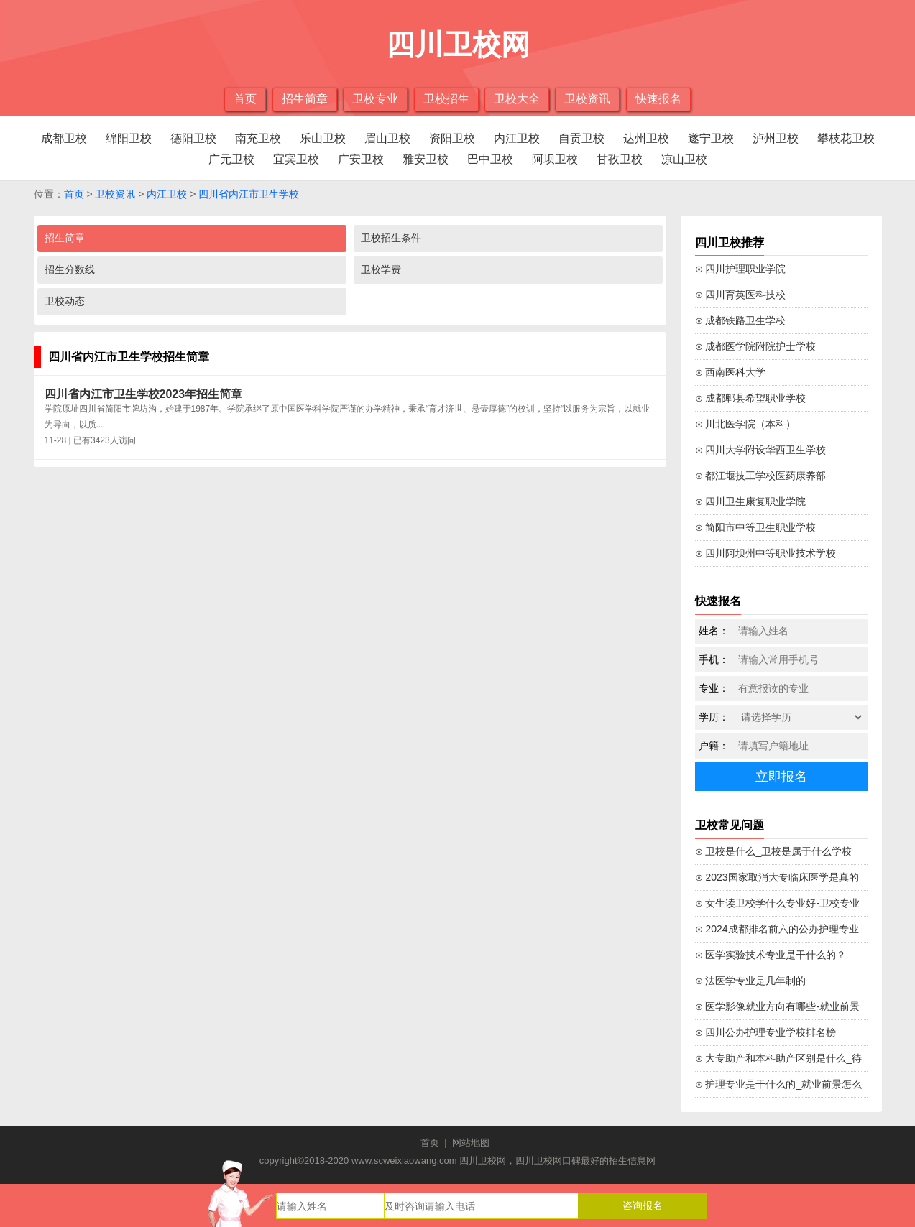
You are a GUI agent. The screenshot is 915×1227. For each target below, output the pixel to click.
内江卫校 (517, 138)
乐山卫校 (323, 138)
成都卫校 (64, 138)
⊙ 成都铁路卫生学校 (740, 320)
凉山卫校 (684, 159)
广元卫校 (231, 159)
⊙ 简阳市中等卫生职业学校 (756, 527)
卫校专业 (375, 99)
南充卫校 (258, 138)
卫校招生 (446, 99)
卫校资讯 (587, 99)
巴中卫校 (490, 159)
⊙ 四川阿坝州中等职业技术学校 (766, 553)
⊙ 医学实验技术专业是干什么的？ (771, 954)
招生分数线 (70, 269)
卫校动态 (65, 301)
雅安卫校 (426, 159)
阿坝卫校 (555, 159)
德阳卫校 (193, 138)
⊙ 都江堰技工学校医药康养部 (761, 475)
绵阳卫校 (129, 138)
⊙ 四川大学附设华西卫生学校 (761, 449)
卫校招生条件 (391, 238)
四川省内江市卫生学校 (248, 194)
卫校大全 (517, 99)
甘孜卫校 (620, 159)
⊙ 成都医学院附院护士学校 (756, 346)
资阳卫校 (452, 138)
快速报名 (658, 99)
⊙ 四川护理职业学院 (740, 268)
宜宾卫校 (296, 159)
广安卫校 (361, 159)
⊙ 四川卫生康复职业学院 (750, 501)
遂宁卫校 (711, 138)
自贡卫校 (581, 138)
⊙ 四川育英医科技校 (740, 294)
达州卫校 (646, 138)
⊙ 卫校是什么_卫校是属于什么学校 (773, 851)
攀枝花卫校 (846, 138)
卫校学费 (381, 269)
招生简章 (305, 99)
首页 (245, 99)
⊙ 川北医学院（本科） (745, 424)
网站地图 (470, 1142)
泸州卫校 (776, 138)
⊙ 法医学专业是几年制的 (750, 980)
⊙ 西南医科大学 (730, 372)
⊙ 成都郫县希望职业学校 (750, 398)
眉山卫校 (387, 138)
